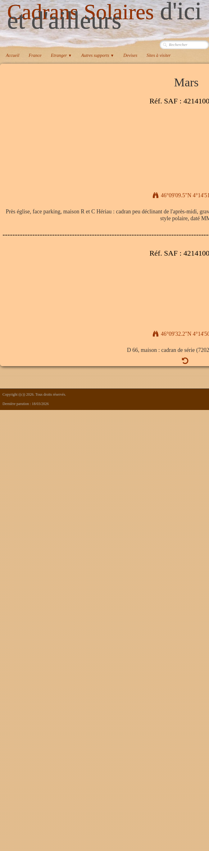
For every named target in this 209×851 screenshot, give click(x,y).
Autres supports (97, 55)
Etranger (61, 55)
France (35, 55)
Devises (130, 55)
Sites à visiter (159, 55)
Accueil (12, 55)
